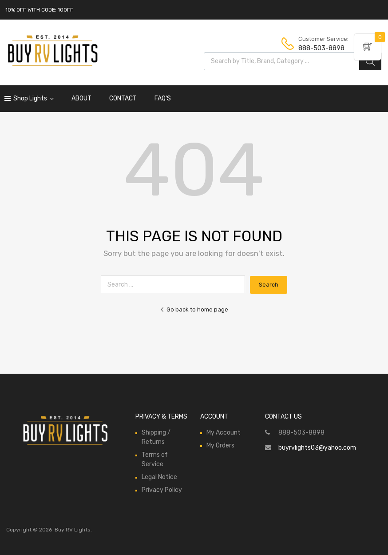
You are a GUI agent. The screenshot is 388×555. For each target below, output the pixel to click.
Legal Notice (159, 477)
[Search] (370, 61)
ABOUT (81, 98)
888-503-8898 (320, 48)
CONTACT (123, 98)
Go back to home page (194, 309)
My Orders (220, 445)
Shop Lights (33, 98)
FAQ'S (162, 98)
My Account (223, 432)
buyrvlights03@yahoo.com (317, 447)
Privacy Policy (162, 490)
